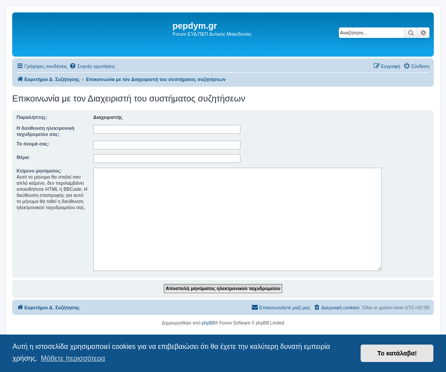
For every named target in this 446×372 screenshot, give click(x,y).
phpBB (208, 323)
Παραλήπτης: (32, 117)
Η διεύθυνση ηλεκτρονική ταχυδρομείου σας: (45, 131)
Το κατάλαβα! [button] (397, 353)
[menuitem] (92, 66)
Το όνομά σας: (33, 143)
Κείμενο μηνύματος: (39, 170)
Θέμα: (23, 157)
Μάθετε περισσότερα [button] (73, 358)
